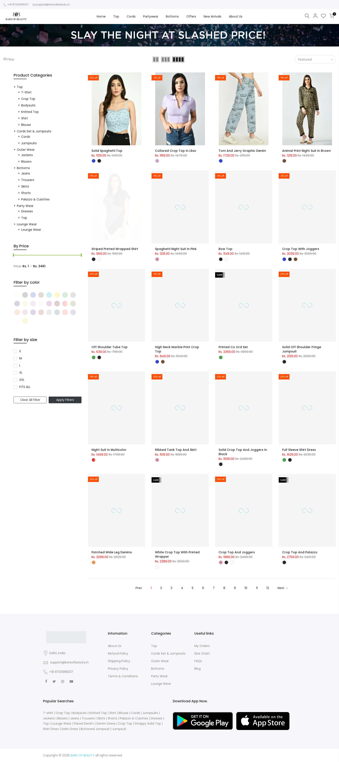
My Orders (202, 646)
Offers (191, 16)
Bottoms (172, 16)
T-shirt (26, 92)
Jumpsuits (29, 143)
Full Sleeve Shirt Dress (299, 450)
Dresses (27, 211)
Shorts (26, 193)
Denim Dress (105, 723)
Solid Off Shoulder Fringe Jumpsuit (301, 349)
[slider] (13, 256)
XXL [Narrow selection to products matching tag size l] (21, 380)
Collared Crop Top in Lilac (175, 151)
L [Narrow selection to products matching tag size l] (20, 365)
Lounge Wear (27, 224)
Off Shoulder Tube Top (109, 347)
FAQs (198, 661)
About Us (235, 16)
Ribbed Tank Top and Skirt (176, 450)
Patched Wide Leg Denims (111, 552)
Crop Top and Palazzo (299, 552)
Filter (8, 59)
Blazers (26, 161)
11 (257, 588)
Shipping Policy (119, 661)
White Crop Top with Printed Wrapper (177, 554)
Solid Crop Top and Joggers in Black (243, 452)
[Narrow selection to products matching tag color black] (18, 294)
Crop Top (28, 99)
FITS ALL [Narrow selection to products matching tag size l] (24, 387)
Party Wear (25, 206)
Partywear (150, 16)
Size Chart (202, 653)
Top (116, 16)
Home (101, 16)
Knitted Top (30, 112)
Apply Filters (65, 400)
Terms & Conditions (123, 676)
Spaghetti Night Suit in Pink (176, 249)
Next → (283, 588)
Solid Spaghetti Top (106, 151)
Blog (197, 668)
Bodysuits (28, 105)
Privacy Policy (118, 668)
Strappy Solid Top (148, 723)
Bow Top (225, 249)
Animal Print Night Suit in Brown (306, 151)
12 (267, 588)
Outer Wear (26, 149)
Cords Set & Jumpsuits (34, 131)
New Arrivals (212, 16)
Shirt (24, 118)
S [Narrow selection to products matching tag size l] (20, 351)
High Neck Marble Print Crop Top (177, 349)
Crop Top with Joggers (300, 249)
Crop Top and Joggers (237, 552)
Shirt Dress (51, 729)
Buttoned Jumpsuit (95, 729)
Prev (139, 588)
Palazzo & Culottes (35, 199)
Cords (131, 16)
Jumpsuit (119, 729)
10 (246, 588)
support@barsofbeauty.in (53, 4)
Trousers (27, 180)
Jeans (25, 173)
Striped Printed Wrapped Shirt (114, 249)
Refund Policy (118, 653)
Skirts (25, 186)
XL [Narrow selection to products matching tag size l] (20, 372)
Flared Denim (84, 723)
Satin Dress (69, 729)
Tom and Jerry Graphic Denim (242, 151)
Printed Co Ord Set (233, 347)
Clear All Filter (30, 400)
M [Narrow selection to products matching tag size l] (20, 358)
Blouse (26, 125)
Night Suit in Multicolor (108, 450)
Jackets (27, 155)
